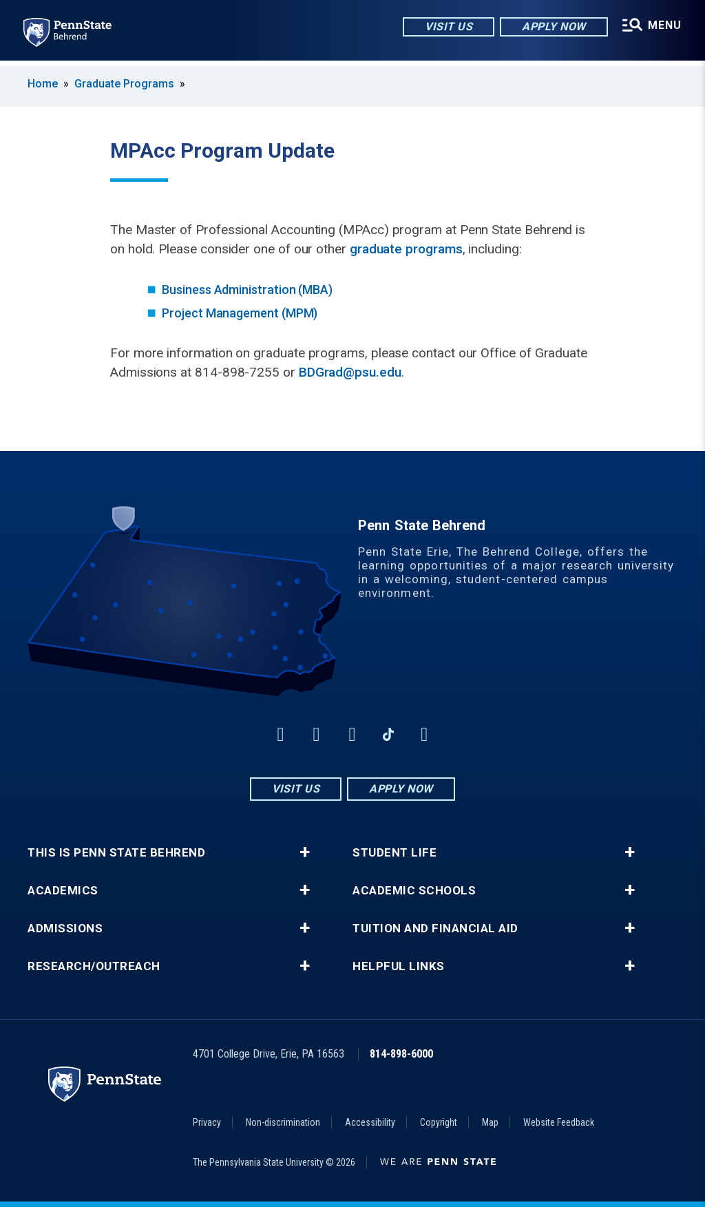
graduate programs (406, 249)
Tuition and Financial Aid (435, 928)
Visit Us (446, 27)
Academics (63, 890)
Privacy (207, 1122)
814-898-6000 (401, 1053)
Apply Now (552, 27)
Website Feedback (558, 1122)
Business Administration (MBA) (247, 289)
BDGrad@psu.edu (350, 372)
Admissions (65, 928)
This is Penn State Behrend (116, 852)
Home (43, 83)
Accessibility (370, 1122)
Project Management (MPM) (239, 313)
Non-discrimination (283, 1122)
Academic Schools (414, 890)
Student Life (394, 852)
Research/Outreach (94, 966)
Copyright (438, 1122)
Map (490, 1122)
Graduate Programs (124, 83)
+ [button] (304, 852)
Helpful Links (398, 966)
